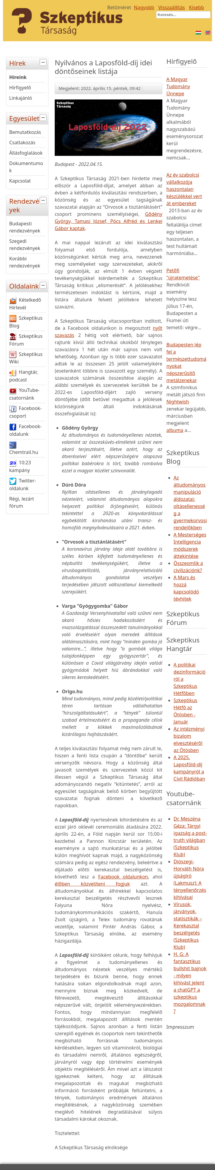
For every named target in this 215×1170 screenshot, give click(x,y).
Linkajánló (20, 98)
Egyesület (28, 118)
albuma (175, 430)
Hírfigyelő (20, 87)
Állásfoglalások (26, 153)
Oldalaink (28, 285)
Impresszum (180, 1027)
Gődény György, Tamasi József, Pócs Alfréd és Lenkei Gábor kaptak (108, 221)
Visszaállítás (171, 7)
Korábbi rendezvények (24, 262)
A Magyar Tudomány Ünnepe (178, 86)
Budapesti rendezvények (24, 227)
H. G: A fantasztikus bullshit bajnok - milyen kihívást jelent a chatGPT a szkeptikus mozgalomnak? (190, 982)
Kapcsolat (20, 181)
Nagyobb (144, 7)
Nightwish (178, 401)
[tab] (44, 62)
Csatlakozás (22, 142)
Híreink (18, 77)
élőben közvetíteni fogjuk (92, 884)
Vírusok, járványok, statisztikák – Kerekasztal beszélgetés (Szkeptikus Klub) (188, 925)
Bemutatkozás (25, 132)
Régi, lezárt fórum (21, 502)
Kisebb (196, 7)
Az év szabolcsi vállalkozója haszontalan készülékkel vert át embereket (184, 189)
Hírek (28, 62)
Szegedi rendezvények (24, 244)
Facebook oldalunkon (123, 876)
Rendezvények (28, 204)
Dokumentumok (26, 167)
